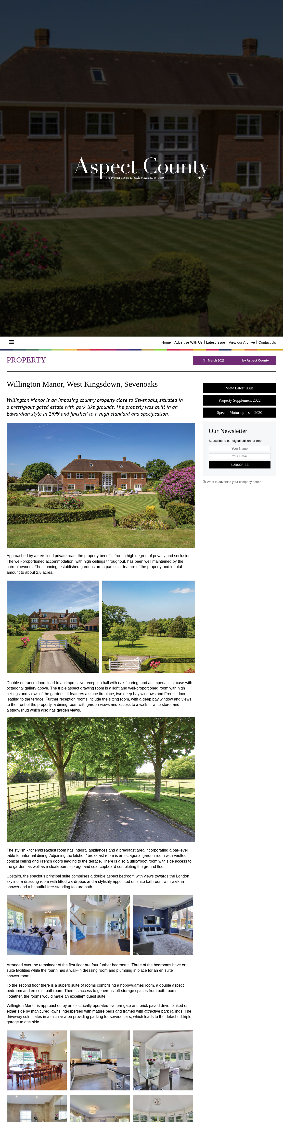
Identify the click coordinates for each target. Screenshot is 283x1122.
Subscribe (240, 465)
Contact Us (267, 342)
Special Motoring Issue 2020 (239, 412)
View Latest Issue (240, 388)
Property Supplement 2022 (240, 400)
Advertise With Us (188, 342)
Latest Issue (215, 342)
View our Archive (242, 342)
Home (166, 342)
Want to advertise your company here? (232, 482)
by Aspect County (255, 360)
